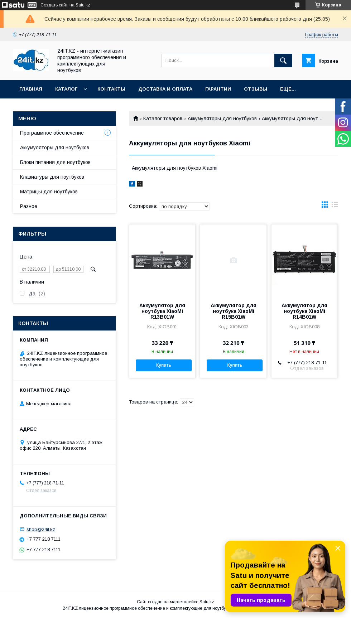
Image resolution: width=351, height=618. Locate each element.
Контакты (111, 89)
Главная (30, 89)
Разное (28, 206)
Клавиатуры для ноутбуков (52, 177)
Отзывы (255, 89)
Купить (163, 365)
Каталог (66, 89)
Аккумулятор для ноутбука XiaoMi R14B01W (304, 311)
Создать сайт (54, 5)
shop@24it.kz (41, 529)
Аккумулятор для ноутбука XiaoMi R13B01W (162, 311)
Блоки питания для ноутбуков (55, 162)
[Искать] (283, 60)
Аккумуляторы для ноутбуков (222, 118)
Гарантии (218, 89)
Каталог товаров (162, 118)
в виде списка (335, 206)
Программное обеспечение (52, 133)
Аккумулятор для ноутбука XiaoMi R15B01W (233, 311)
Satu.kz (206, 601)
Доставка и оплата (165, 89)
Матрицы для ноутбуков (49, 191)
